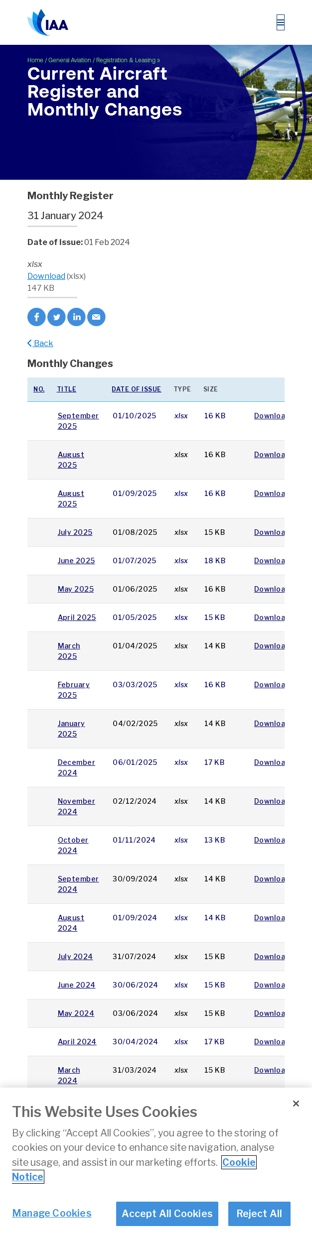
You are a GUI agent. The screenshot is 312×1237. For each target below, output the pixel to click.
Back (40, 343)
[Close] (296, 1103)
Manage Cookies (52, 1213)
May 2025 (76, 589)
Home (35, 60)
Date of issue (136, 389)
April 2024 (77, 1041)
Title (67, 389)
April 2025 (77, 617)
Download (46, 276)
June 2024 (77, 985)
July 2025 (75, 532)
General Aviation (69, 60)
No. (39, 389)
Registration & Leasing (126, 60)
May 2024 (76, 1013)
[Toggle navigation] (281, 22)
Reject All (259, 1214)
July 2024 (75, 956)
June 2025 (76, 560)
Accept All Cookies (167, 1214)
